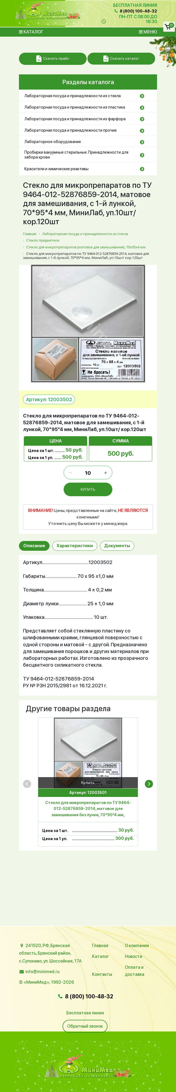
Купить (88, 782)
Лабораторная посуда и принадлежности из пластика (74, 107)
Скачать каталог (121, 58)
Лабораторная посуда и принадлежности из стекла (72, 95)
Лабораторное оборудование (52, 141)
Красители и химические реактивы (56, 168)
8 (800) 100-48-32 (135, 11)
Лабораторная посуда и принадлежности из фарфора (75, 118)
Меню (148, 31)
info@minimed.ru (42, 971)
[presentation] (27, 784)
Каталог (31, 31)
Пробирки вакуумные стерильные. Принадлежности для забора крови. (76, 155)
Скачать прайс (52, 58)
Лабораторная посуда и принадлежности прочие (70, 130)
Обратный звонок (85, 1026)
